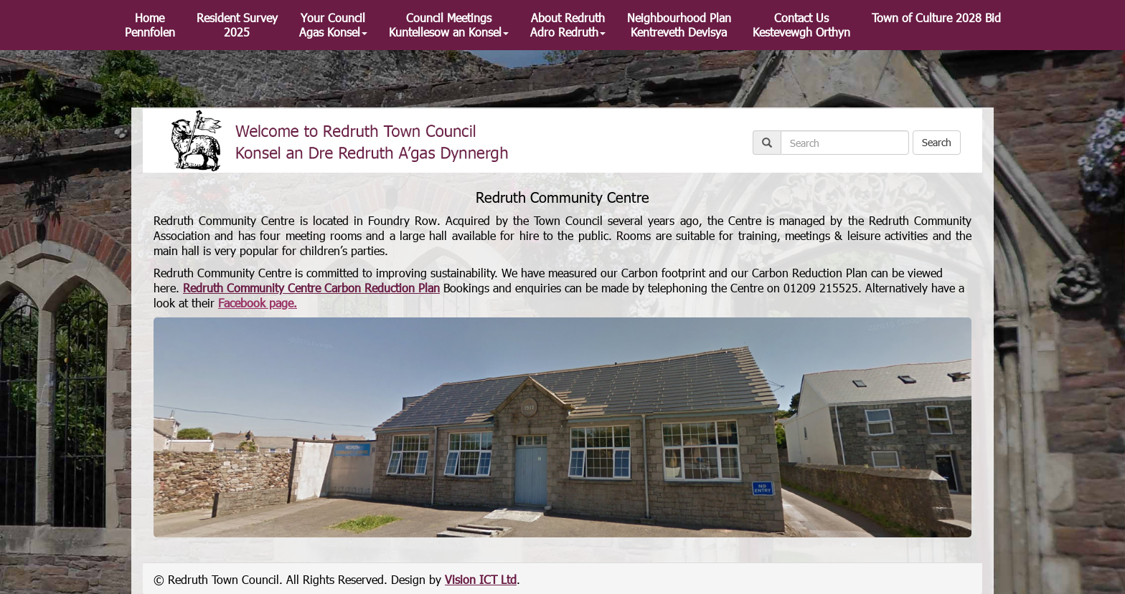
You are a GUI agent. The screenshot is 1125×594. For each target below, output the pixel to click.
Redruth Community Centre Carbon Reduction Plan (311, 287)
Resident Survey (237, 24)
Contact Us (801, 24)
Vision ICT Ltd (481, 579)
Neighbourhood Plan (679, 24)
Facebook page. (257, 302)
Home (150, 24)
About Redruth (568, 24)
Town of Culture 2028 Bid (936, 17)
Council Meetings (449, 24)
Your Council (333, 24)
